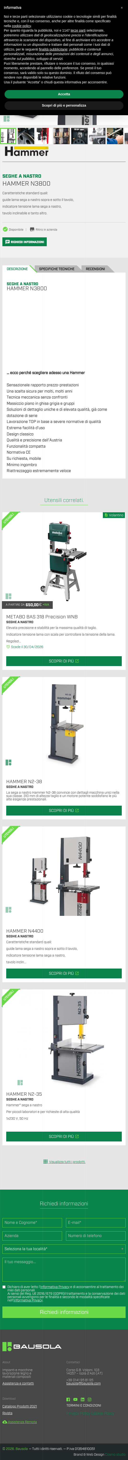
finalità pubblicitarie (53, 49)
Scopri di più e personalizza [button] (64, 105)
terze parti (78, 30)
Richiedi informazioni (64, 1312)
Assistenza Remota (19, 1422)
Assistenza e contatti (18, 1383)
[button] (122, 7)
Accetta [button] (64, 94)
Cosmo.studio (115, 1454)
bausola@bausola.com (83, 1383)
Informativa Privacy (55, 1287)
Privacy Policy (78, 1413)
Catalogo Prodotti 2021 (19, 1406)
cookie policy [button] (21, 26)
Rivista (7, 1413)
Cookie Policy (102, 1413)
